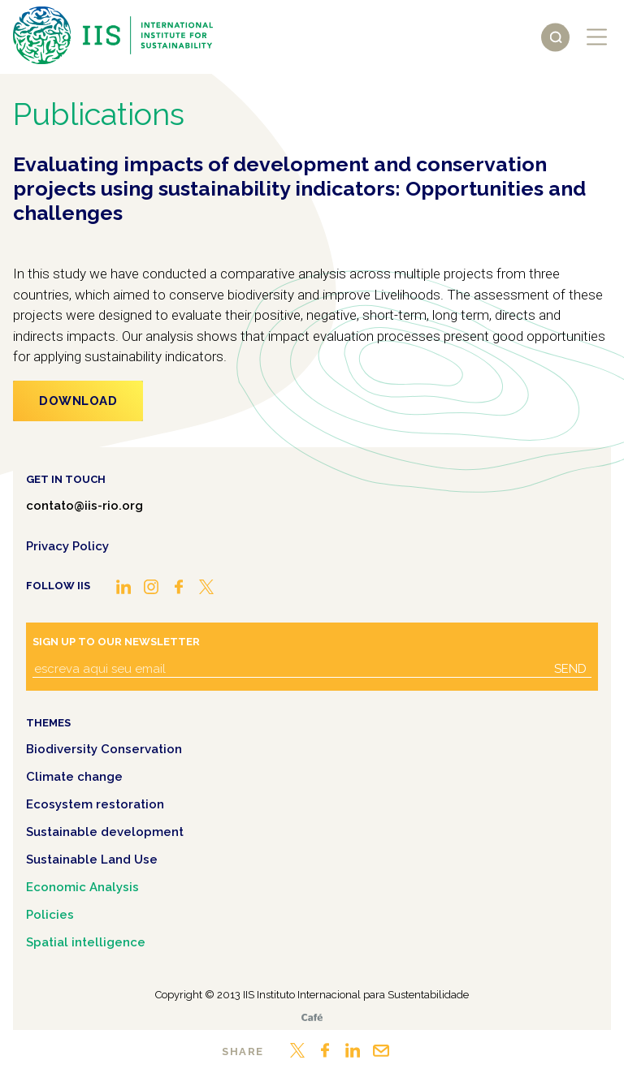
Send (570, 668)
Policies (50, 914)
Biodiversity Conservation (104, 749)
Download (78, 401)
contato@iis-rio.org (84, 505)
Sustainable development (105, 832)
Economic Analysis (82, 887)
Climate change (74, 776)
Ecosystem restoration (95, 804)
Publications (98, 114)
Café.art (312, 1017)
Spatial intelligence (85, 942)
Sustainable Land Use (92, 859)
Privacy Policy (67, 546)
